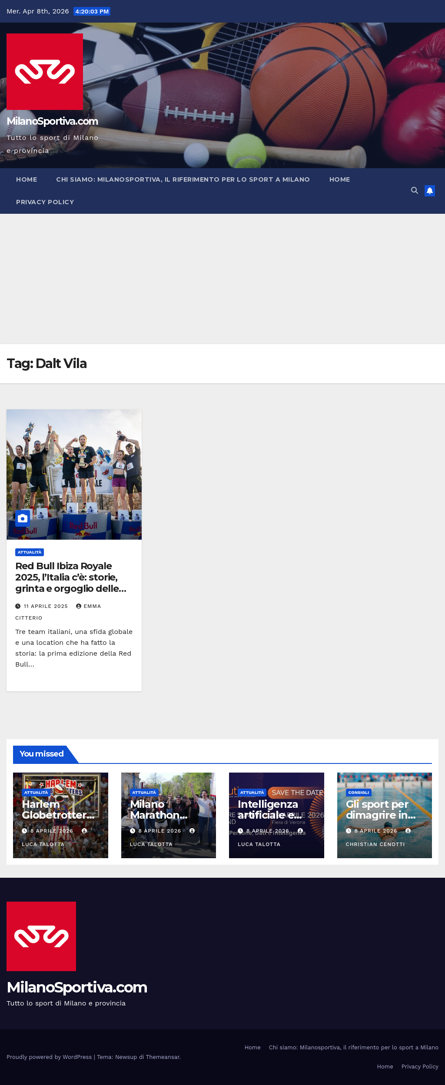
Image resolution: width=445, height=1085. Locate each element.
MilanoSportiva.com (52, 121)
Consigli (359, 792)
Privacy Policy (45, 202)
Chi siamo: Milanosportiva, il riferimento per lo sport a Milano (183, 179)
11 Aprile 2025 (47, 606)
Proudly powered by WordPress (50, 1057)
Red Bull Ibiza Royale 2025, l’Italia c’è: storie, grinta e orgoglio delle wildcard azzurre (67, 583)
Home (26, 179)
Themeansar (162, 1057)
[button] (414, 190)
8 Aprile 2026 (53, 831)
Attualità (29, 552)
